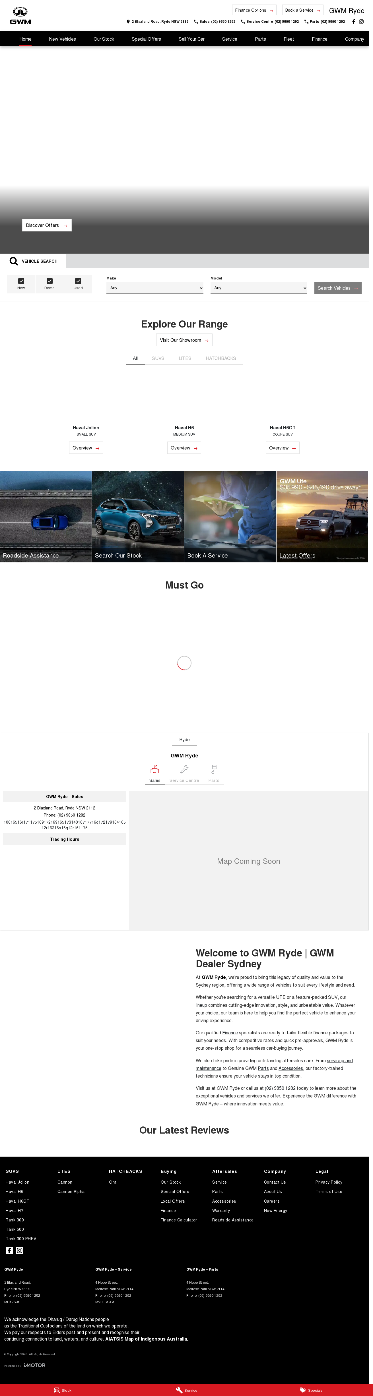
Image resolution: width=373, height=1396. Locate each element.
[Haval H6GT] (283, 414)
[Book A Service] (230, 516)
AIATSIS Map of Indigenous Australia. (146, 1338)
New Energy (275, 1210)
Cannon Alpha (71, 1191)
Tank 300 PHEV (21, 1238)
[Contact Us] (157, 21)
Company (354, 39)
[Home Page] (20, 15)
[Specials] (311, 1390)
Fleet (289, 39)
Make (154, 284)
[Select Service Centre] (184, 775)
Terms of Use (329, 1191)
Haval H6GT (17, 1201)
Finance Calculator (179, 1220)
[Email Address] (65, 824)
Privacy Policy (329, 1182)
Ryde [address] (184, 739)
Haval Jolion (17, 1182)
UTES (185, 358)
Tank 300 (15, 1220)
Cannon (65, 1182)
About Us (273, 1191)
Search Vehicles (334, 288)
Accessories (291, 1068)
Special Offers (146, 39)
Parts (260, 39)
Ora (113, 1182)
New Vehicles (62, 39)
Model (259, 284)
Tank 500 (15, 1229)
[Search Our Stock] (138, 516)
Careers (272, 1201)
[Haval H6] (184, 414)
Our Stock (104, 39)
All (135, 358)
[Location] (155, 775)
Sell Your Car (192, 39)
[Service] (186, 1390)
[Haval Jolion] (86, 414)
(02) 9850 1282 (71, 815)
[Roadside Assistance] (46, 516)
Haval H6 (14, 1191)
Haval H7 (14, 1210)
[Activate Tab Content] (33, 261)
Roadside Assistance (233, 1220)
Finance (319, 39)
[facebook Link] (354, 21)
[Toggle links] (24, 1365)
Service (229, 39)
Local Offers (173, 1201)
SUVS (158, 358)
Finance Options (250, 10)
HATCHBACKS (221, 358)
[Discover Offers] (47, 225)
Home (25, 39)
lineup (201, 1005)
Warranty (221, 1210)
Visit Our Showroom (180, 340)
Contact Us (275, 1182)
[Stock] (62, 1390)
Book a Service (299, 10)
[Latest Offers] (322, 516)
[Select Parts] (214, 775)
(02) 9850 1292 (119, 1295)
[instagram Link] (361, 21)
